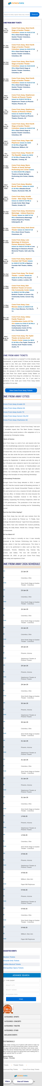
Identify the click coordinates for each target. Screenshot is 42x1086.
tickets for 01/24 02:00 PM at (23, 67)
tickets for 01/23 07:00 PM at (23, 50)
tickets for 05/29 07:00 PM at (23, 308)
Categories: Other (11, 1030)
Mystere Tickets (9, 957)
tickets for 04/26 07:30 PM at (22, 263)
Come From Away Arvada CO (14, 404)
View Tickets (37, 34)
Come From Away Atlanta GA (14, 408)
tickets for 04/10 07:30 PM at (23, 231)
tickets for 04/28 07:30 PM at (22, 276)
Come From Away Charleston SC (15, 420)
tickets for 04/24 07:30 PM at (23, 246)
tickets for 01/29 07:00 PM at (23, 114)
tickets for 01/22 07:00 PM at (23, 33)
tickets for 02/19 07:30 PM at (22, 156)
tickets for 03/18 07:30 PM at (23, 187)
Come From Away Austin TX (13, 412)
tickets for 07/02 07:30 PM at (23, 323)
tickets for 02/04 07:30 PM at (22, 144)
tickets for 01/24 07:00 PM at (23, 83)
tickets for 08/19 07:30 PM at (23, 341)
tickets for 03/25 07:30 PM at (22, 201)
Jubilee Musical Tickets (12, 964)
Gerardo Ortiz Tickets (11, 961)
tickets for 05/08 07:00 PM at (23, 292)
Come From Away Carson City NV (15, 416)
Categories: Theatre (12, 1026)
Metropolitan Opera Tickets (13, 968)
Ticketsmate (16, 3)
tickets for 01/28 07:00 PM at (23, 99)
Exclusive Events (10, 1035)
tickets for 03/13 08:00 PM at (23, 171)
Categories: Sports (11, 1017)
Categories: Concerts (12, 1021)
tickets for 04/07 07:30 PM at (23, 216)
